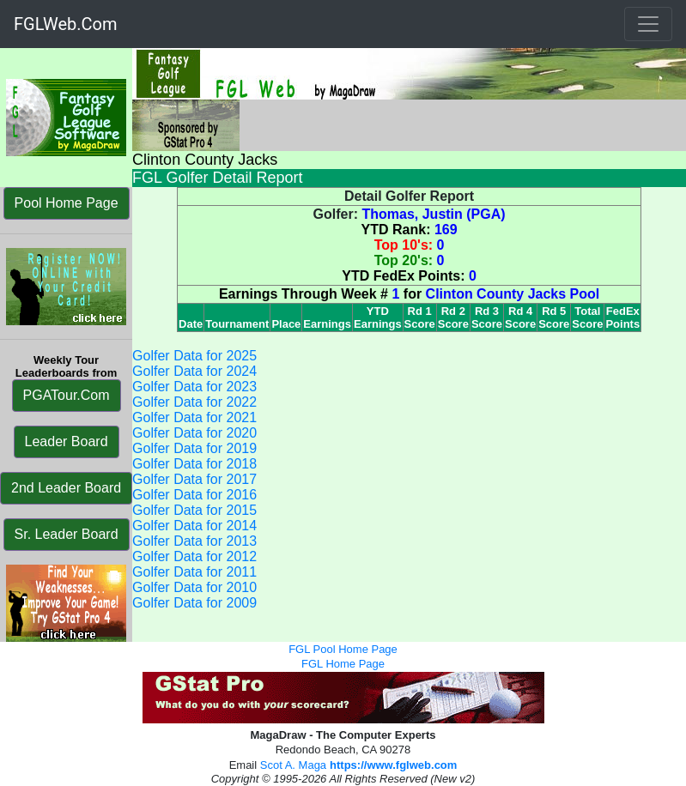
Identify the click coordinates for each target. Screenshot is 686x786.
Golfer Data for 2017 (194, 479)
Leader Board (66, 441)
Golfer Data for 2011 (194, 572)
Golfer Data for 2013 (194, 541)
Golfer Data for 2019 (194, 448)
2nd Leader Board (66, 488)
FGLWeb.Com (66, 24)
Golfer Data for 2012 (194, 556)
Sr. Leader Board (66, 534)
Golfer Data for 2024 (194, 371)
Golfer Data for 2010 (194, 587)
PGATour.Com (66, 395)
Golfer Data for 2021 (194, 417)
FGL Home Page (343, 663)
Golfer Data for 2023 (194, 386)
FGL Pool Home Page (343, 649)
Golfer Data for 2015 (194, 510)
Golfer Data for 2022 (194, 402)
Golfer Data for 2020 (194, 433)
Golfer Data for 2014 (194, 525)
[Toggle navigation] (648, 24)
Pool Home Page (66, 203)
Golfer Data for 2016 (194, 494)
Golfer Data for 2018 (194, 463)
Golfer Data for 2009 (194, 603)
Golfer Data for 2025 (194, 355)
